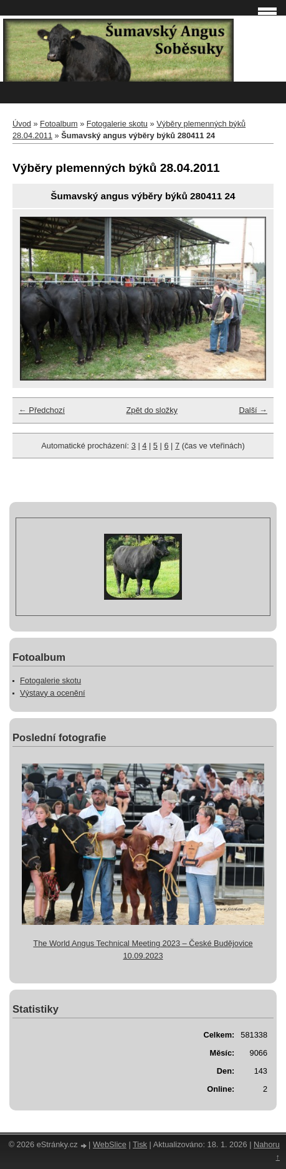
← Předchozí (42, 410)
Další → (253, 410)
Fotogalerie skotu (117, 123)
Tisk (140, 1144)
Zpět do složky (152, 410)
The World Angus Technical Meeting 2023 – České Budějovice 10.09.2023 (142, 949)
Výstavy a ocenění (52, 693)
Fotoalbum (58, 123)
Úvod (21, 123)
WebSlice (109, 1144)
